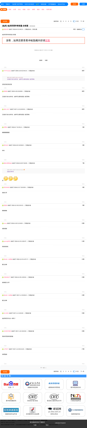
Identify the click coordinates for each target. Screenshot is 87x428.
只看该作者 (28, 29)
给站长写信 (61, 4)
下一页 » (44, 367)
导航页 (8, 4)
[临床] (4, 26)
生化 (19, 9)
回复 (47, 40)
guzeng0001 (7, 241)
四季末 (5, 127)
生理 (14, 9)
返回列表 (56, 21)
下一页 (82, 21)
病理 (33, 9)
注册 (83, 4)
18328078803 (7, 331)
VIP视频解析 (52, 4)
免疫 (38, 9)
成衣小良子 (7, 109)
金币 (37, 4)
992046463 (7, 187)
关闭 (85, 421)
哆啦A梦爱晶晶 (8, 163)
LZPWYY (6, 349)
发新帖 (5, 21)
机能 (24, 9)
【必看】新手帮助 (17, 4)
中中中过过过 (7, 70)
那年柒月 (6, 145)
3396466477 (7, 277)
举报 (83, 67)
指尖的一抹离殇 (8, 259)
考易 (10, 9)
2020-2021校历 (29, 4)
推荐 (83, 70)
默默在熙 (6, 29)
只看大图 (34, 29)
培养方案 (49, 9)
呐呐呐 (5, 91)
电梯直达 (79, 29)
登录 (74, 4)
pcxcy (5, 223)
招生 (43, 9)
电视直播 (43, 4)
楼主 (74, 29)
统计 (28, 9)
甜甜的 (5, 205)
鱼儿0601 (6, 313)
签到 (2, 4)
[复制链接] (32, 26)
